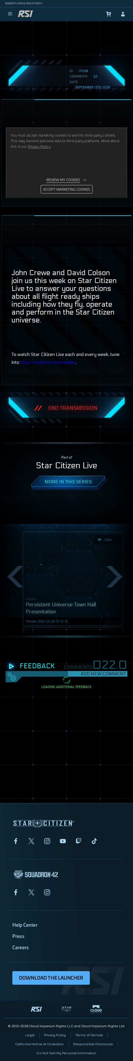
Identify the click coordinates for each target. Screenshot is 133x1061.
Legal (30, 1035)
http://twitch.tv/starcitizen (48, 362)
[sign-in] (123, 14)
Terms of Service (89, 1035)
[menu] (10, 14)
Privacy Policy (55, 1035)
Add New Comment (103, 673)
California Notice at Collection (39, 1044)
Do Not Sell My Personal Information (66, 1053)
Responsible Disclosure (93, 1044)
